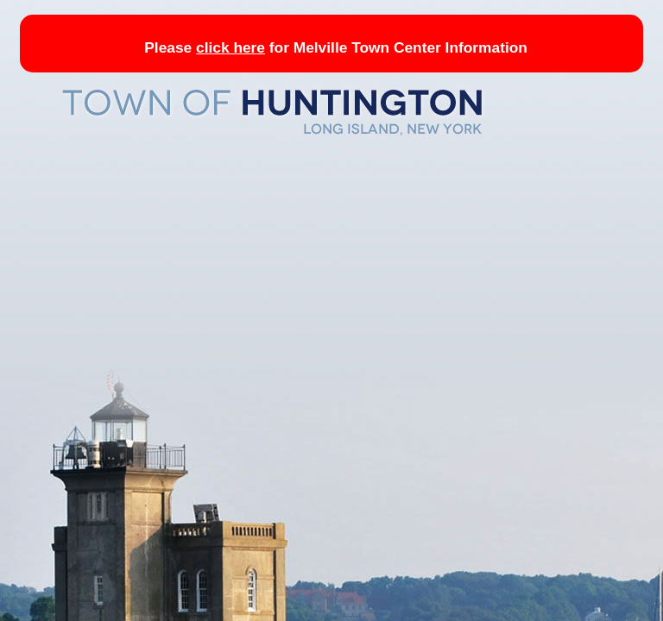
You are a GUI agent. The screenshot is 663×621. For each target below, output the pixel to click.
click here (230, 47)
